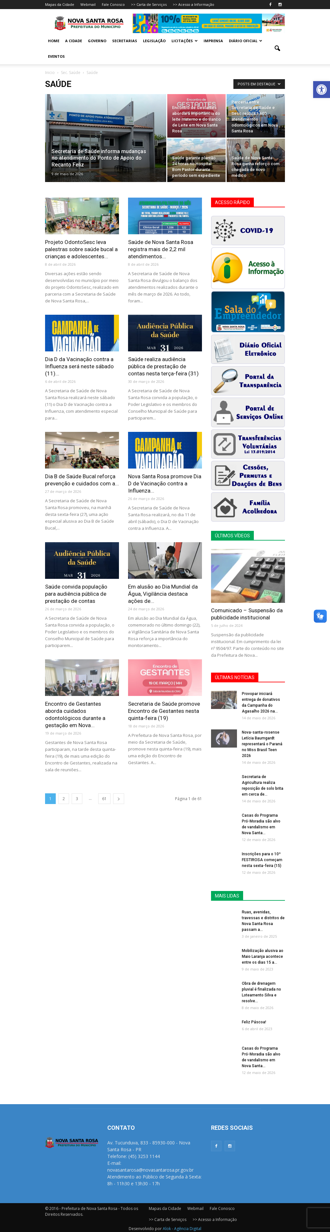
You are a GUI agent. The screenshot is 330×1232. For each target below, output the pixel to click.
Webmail (88, 4)
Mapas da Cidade (59, 4)
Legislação (154, 40)
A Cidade (73, 40)
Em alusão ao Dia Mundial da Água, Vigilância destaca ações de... (163, 593)
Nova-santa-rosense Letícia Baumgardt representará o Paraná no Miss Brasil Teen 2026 (262, 744)
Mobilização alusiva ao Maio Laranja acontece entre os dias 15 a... (262, 956)
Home (53, 40)
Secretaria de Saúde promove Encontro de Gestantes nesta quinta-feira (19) (164, 711)
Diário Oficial (245, 40)
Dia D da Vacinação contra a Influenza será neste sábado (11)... (79, 366)
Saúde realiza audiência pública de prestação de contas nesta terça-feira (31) (163, 366)
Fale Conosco (113, 4)
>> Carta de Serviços (149, 4)
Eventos (56, 56)
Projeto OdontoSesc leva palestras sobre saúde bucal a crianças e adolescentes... (81, 249)
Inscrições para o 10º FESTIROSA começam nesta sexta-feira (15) (262, 860)
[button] (321, 89)
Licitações (184, 40)
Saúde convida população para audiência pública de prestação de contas (76, 593)
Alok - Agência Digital (182, 1228)
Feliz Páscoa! (254, 1022)
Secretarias (124, 40)
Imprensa (213, 40)
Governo (97, 40)
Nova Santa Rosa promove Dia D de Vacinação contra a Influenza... (164, 483)
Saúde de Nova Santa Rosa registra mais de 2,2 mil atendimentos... (160, 249)
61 (104, 798)
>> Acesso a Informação (193, 4)
